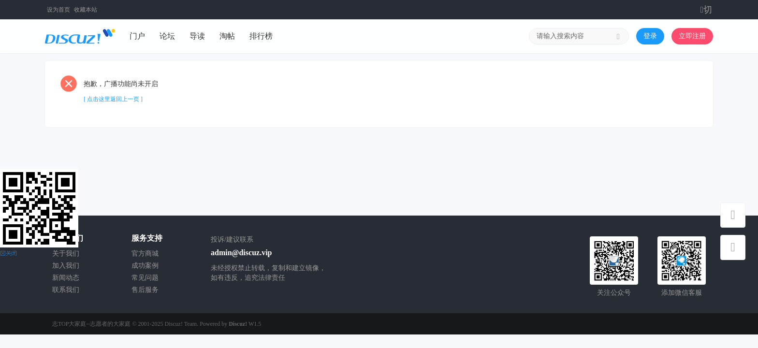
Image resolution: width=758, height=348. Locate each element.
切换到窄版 (707, 9)
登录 (650, 36)
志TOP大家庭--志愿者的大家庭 (91, 323)
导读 (197, 36)
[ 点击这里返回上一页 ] (113, 99)
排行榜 (261, 36)
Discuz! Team (181, 323)
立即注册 (692, 36)
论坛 (167, 36)
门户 (137, 36)
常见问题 (145, 277)
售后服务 (145, 289)
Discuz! (238, 323)
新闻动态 (65, 277)
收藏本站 (85, 9)
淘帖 (227, 36)
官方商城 (145, 253)
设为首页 (58, 9)
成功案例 (145, 265)
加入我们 (65, 265)
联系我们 (65, 289)
